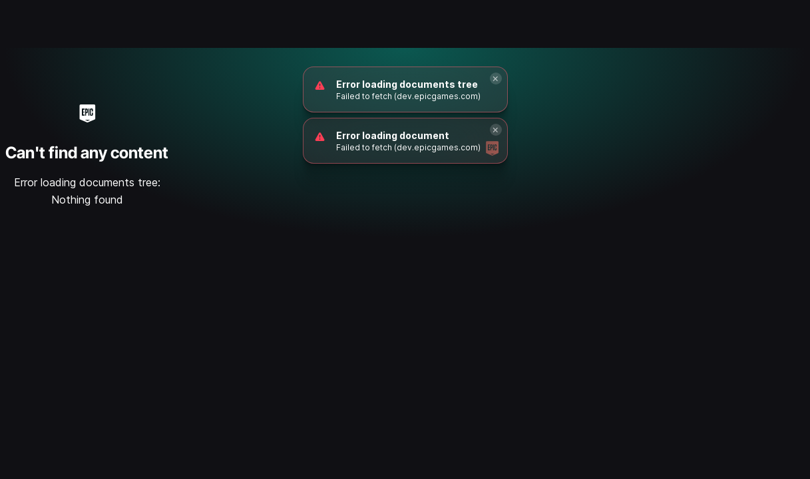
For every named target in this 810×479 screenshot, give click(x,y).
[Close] (496, 78)
